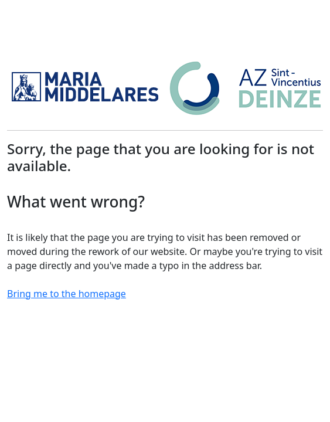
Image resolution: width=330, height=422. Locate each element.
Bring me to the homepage (66, 293)
